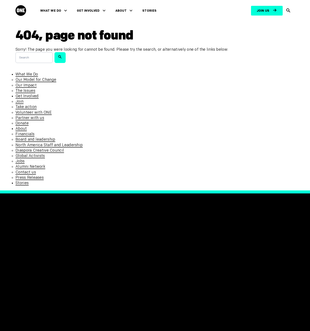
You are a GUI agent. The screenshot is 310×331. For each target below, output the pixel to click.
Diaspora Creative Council (40, 150)
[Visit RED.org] (235, 247)
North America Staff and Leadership (49, 145)
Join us (263, 11)
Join (19, 101)
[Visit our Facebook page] (160, 245)
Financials (25, 134)
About (122, 11)
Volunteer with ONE (34, 112)
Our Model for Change (36, 79)
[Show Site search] (288, 11)
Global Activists (30, 156)
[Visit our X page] (170, 245)
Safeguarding (99, 252)
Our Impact (26, 85)
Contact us (26, 172)
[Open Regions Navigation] (30, 315)
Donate (22, 123)
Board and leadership (35, 139)
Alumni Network (30, 166)
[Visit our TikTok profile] (190, 245)
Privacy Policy (99, 245)
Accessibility (98, 259)
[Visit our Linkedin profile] (210, 245)
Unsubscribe (98, 273)
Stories (150, 11)
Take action (26, 107)
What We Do (51, 11)
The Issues (25, 90)
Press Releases (30, 177)
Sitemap (94, 266)
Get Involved (89, 11)
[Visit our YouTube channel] (200, 245)
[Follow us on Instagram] (180, 245)
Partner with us (30, 118)
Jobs (20, 161)
